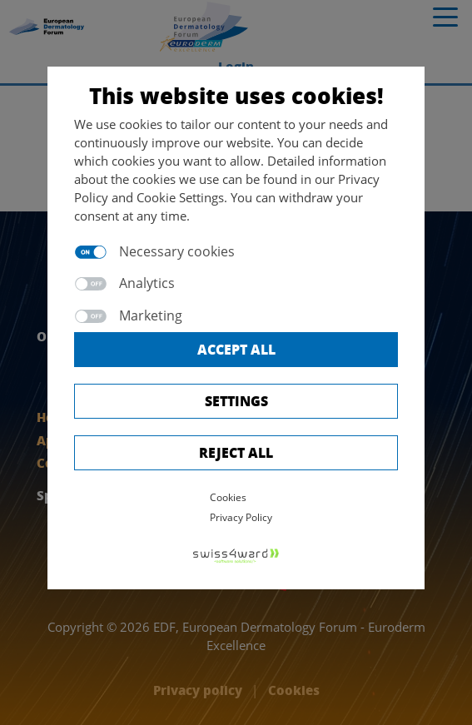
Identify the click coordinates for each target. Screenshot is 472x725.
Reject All (236, 452)
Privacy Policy (241, 517)
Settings (236, 400)
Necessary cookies (177, 251)
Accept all (236, 349)
